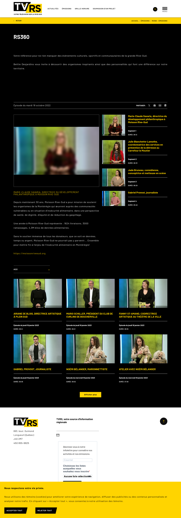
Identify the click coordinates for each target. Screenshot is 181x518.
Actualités (53, 9)
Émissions (66, 9)
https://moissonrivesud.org (30, 253)
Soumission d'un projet (104, 9)
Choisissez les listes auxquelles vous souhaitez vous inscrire (76, 469)
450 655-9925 (21, 443)
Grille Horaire (82, 9)
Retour (17, 21)
